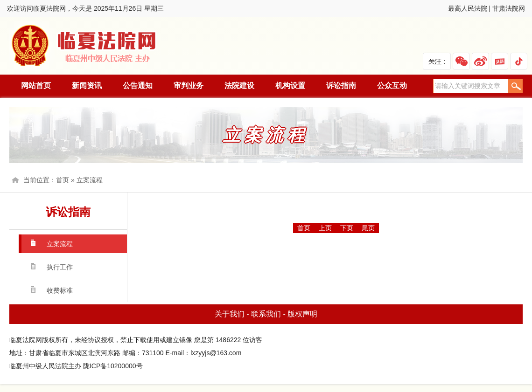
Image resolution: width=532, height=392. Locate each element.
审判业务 (188, 85)
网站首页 (36, 85)
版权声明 (302, 314)
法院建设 (239, 85)
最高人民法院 (467, 8)
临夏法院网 (85, 46)
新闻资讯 (87, 85)
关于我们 (230, 314)
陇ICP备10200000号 (113, 366)
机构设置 (290, 85)
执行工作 (60, 267)
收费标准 (60, 290)
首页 (62, 180)
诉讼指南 (341, 85)
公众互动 (392, 85)
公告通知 (138, 85)
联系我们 (266, 314)
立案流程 (90, 180)
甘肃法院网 (508, 8)
